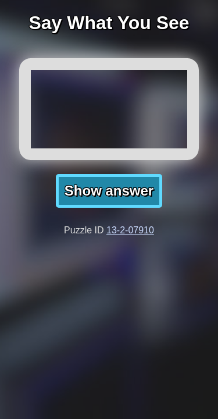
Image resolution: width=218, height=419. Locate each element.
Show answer (109, 190)
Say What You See (108, 22)
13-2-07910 (130, 230)
